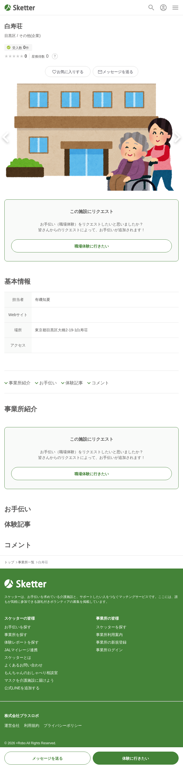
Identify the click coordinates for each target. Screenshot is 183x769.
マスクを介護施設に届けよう (29, 680)
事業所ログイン (109, 650)
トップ (9, 562)
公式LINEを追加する (22, 688)
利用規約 (31, 725)
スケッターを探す (111, 627)
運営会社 (12, 725)
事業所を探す (15, 634)
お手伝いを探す (17, 627)
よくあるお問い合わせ (23, 665)
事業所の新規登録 (111, 642)
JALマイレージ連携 (21, 650)
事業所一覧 (26, 562)
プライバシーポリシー (63, 725)
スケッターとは (17, 657)
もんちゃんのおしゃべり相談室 (31, 673)
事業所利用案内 (109, 634)
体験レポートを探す (21, 642)
